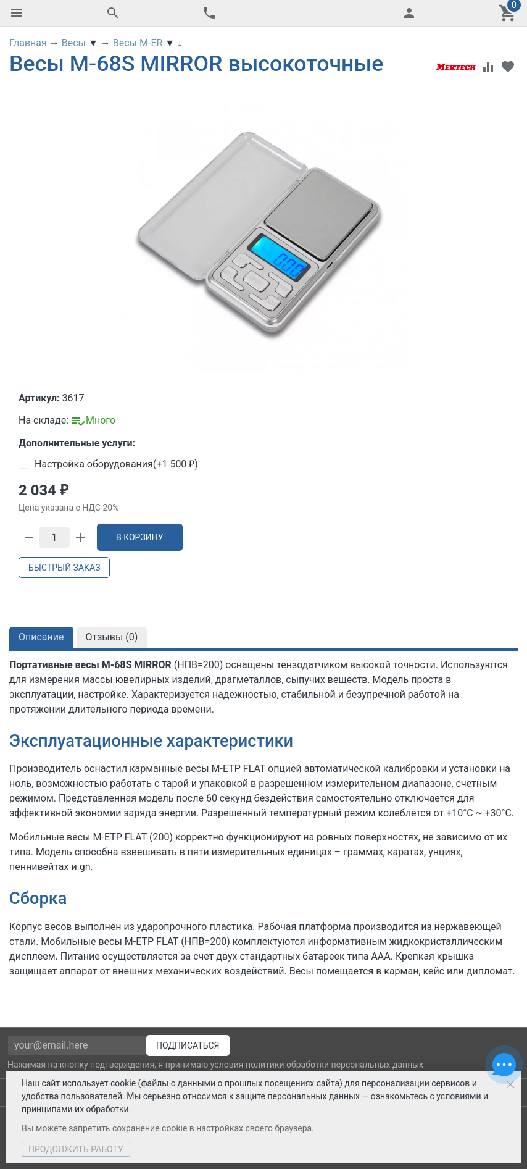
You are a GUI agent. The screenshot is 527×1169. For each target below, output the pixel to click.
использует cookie (99, 1083)
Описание (41, 637)
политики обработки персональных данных (334, 1065)
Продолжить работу (75, 1149)
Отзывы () (112, 637)
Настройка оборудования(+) (108, 464)
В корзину (140, 537)
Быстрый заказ (64, 567)
